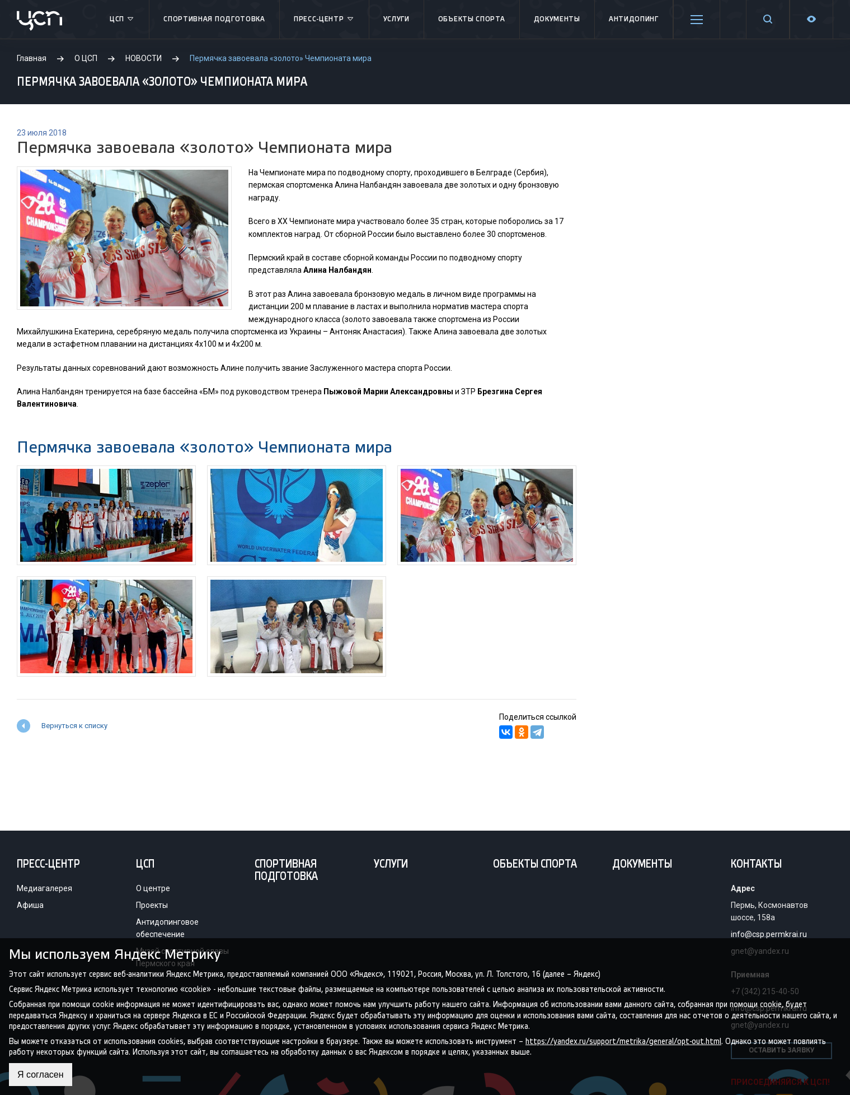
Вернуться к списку (74, 725)
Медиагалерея (44, 888)
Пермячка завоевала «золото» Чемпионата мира (204, 447)
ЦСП (122, 20)
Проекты (152, 905)
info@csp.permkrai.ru (769, 934)
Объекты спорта (471, 19)
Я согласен (40, 1074)
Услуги (396, 19)
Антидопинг (634, 19)
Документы (557, 19)
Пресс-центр (324, 20)
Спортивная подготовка (214, 19)
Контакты (756, 865)
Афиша (30, 905)
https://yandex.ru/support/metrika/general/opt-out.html (623, 1041)
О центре (153, 888)
